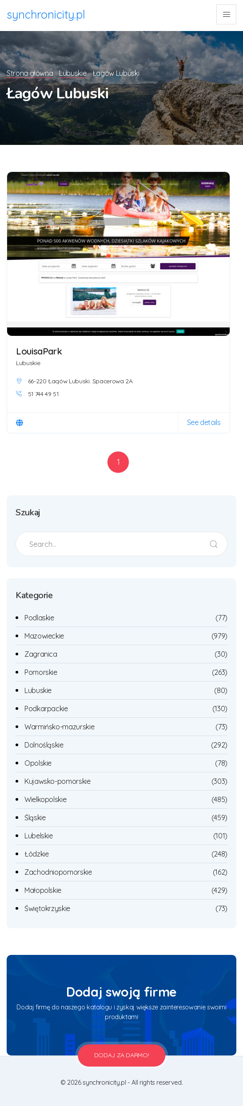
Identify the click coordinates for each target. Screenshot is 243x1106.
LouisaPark (40, 351)
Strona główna (30, 73)
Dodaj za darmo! (121, 1055)
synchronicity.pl (46, 14)
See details (204, 422)
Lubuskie (74, 73)
